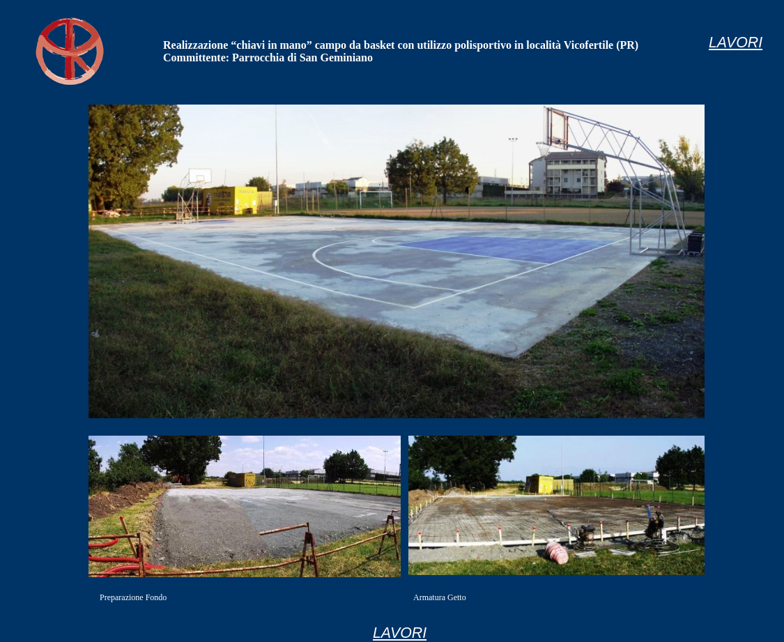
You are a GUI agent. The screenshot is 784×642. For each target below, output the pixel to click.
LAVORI (399, 633)
